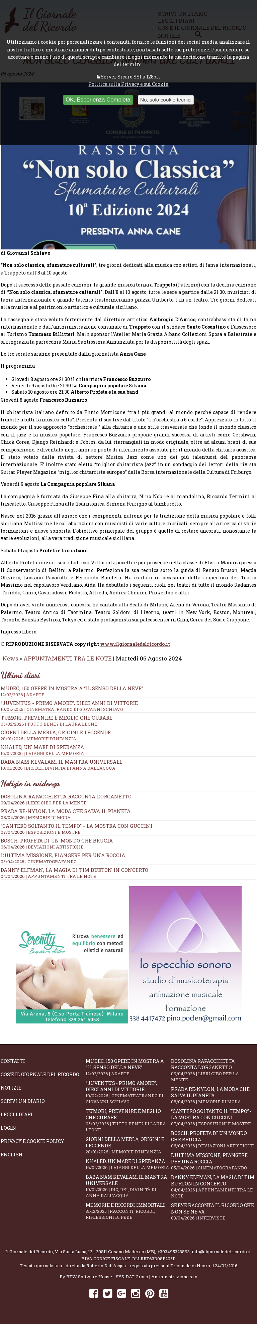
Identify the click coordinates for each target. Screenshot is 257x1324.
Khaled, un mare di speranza (128, 1169)
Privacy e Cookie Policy (32, 1146)
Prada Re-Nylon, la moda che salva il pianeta (66, 815)
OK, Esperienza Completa (98, 100)
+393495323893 (173, 1256)
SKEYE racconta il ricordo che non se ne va (213, 1216)
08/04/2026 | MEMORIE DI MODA (36, 822)
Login (8, 1132)
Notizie (11, 1092)
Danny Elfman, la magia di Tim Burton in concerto (74, 874)
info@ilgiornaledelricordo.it (221, 1256)
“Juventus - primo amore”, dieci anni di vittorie (128, 710)
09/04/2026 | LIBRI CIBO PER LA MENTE (44, 807)
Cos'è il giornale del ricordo (40, 1079)
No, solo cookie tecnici (165, 100)
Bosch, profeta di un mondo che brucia (57, 845)
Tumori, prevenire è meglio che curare (128, 1125)
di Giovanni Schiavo (25, 257)
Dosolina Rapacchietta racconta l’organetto (66, 801)
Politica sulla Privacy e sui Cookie (128, 84)
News (10, 663)
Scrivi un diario (23, 1106)
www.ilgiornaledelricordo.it (135, 648)
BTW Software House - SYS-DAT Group (107, 1281)
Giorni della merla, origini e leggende (128, 1150)
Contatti (13, 1066)
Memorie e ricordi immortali (128, 1215)
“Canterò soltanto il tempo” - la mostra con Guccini (76, 830)
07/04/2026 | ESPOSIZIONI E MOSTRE (41, 837)
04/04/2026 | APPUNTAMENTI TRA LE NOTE (48, 881)
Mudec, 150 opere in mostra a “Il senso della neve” (128, 696)
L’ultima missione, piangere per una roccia (63, 860)
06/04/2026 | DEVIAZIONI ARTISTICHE (42, 851)
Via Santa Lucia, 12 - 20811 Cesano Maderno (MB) (105, 1256)
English (12, 1159)
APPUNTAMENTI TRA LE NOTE (67, 663)
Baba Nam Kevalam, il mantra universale (128, 1190)
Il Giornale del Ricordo (29, 1256)
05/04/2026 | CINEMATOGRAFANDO (39, 866)
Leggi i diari (17, 1119)
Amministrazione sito (174, 1281)
